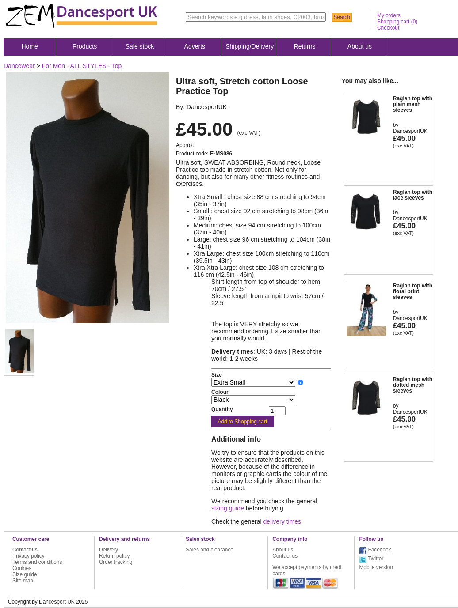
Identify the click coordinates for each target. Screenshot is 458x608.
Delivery (108, 550)
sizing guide (227, 508)
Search (341, 17)
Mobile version (376, 567)
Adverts (194, 46)
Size (216, 375)
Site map (22, 581)
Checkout (388, 28)
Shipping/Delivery (249, 46)
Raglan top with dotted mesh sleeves (412, 385)
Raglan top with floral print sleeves (412, 291)
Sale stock (140, 46)
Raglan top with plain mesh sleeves (412, 104)
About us (359, 46)
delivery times (282, 521)
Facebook (379, 550)
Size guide (24, 574)
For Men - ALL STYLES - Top (82, 65)
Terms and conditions (37, 562)
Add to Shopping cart (242, 422)
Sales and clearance (209, 550)
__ (300, 382)
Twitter (375, 558)
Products (85, 46)
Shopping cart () (397, 22)
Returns (305, 46)
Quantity (222, 409)
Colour (220, 392)
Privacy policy (28, 556)
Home (30, 46)
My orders (389, 15)
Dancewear (19, 65)
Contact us (25, 550)
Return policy (114, 556)
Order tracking (115, 562)
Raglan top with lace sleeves (412, 195)
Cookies (21, 568)
